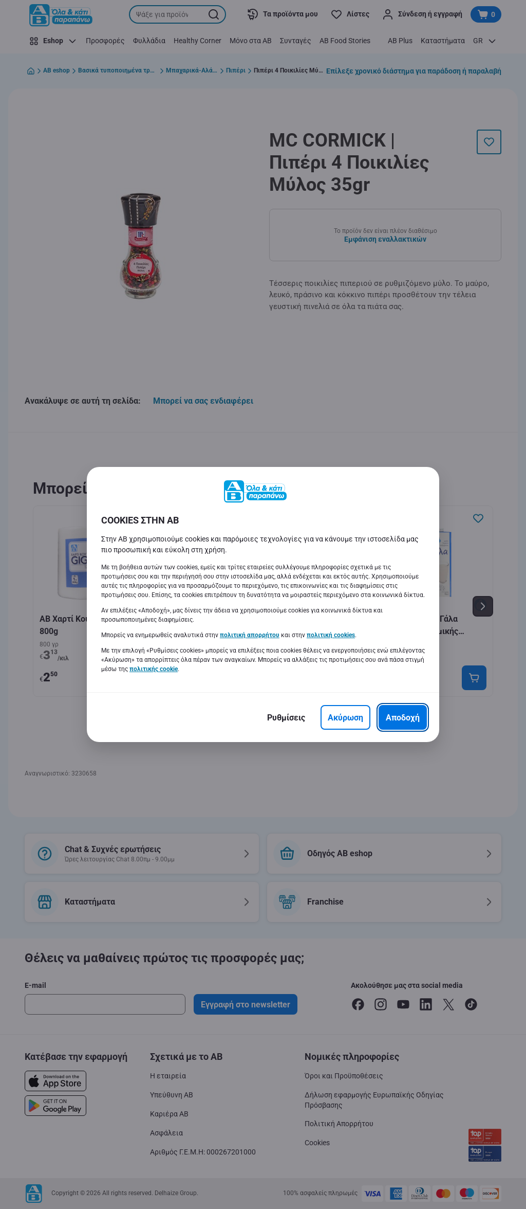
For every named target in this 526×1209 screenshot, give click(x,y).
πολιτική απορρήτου (249, 635)
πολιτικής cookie (153, 669)
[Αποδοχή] (403, 717)
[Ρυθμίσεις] (286, 717)
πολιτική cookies (331, 635)
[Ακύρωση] (345, 717)
